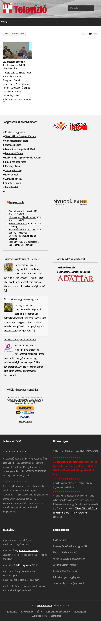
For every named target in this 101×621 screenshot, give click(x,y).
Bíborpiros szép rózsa (15, 162)
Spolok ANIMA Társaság (28, 550)
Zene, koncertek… (13, 178)
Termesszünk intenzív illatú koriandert (22, 259)
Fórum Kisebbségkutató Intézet (20, 149)
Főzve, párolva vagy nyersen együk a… (22, 299)
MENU (4, 22)
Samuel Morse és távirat (20, 211)
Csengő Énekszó (13, 145)
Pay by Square (25, 421)
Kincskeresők (11, 174)
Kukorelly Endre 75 (18, 223)
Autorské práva (39, 615)
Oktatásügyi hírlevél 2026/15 (22, 217)
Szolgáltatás (27, 611)
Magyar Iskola (16, 202)
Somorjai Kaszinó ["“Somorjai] (13, 170)
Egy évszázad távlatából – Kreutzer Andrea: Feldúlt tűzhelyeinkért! (15, 65)
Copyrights (55, 615)
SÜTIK (39, 611)
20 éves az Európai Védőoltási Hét (20, 339)
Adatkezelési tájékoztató (58, 611)
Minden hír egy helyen (15, 132)
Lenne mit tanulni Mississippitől (24, 241)
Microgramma (24, 565)
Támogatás (12, 611)
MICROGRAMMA (44, 605)
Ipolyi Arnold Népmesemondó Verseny (23, 157)
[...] (5, 290)
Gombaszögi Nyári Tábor (16, 140)
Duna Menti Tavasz (14, 153)
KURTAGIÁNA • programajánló (22, 229)
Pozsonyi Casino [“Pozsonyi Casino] (13, 166)
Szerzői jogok (80, 611)
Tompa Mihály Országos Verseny (20, 136)
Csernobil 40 (15, 235)
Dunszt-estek (11, 187)
